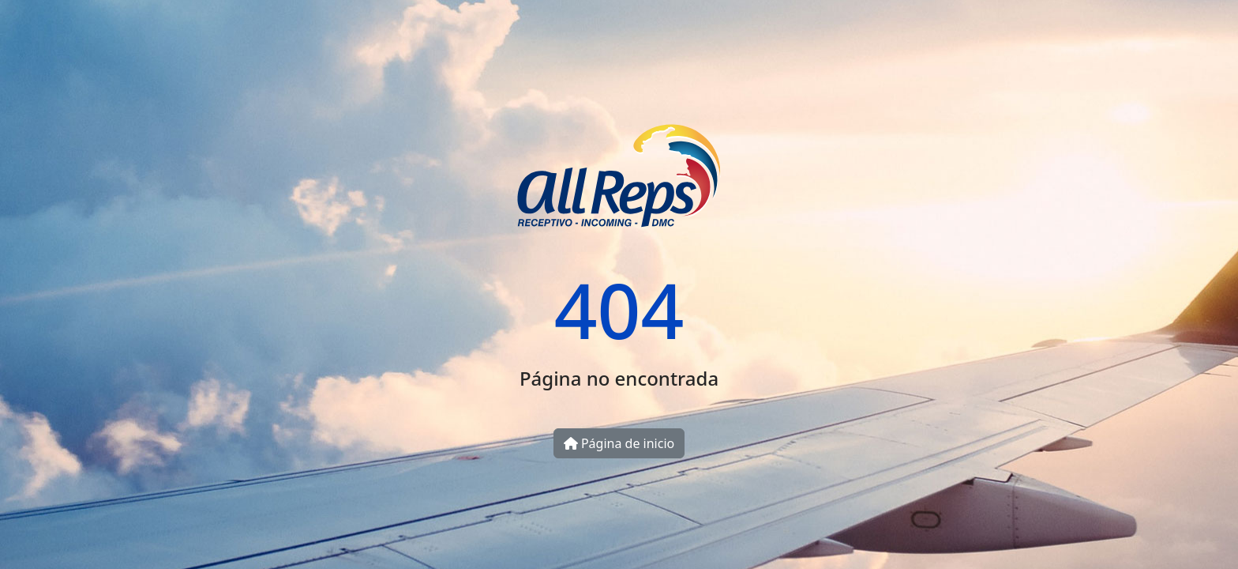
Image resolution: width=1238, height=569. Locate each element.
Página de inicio (619, 443)
